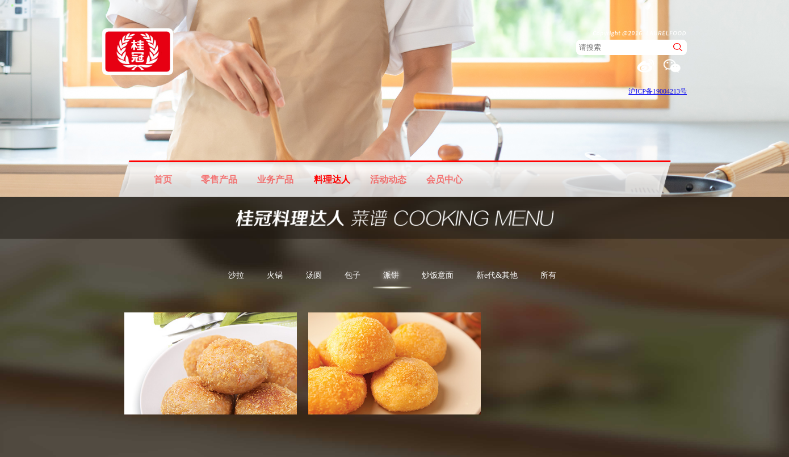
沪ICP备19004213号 (657, 91)
